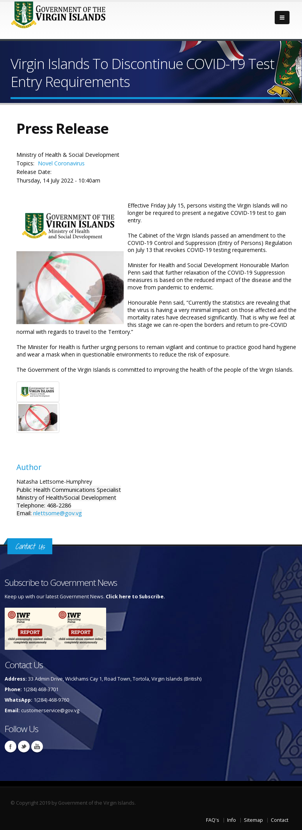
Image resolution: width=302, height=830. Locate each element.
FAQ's (212, 820)
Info (231, 820)
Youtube (37, 746)
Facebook (10, 746)
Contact (279, 820)
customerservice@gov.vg (50, 710)
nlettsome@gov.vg (57, 513)
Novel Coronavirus (61, 163)
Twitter (24, 746)
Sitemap (253, 820)
